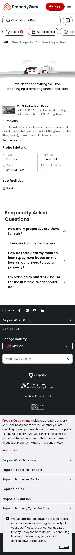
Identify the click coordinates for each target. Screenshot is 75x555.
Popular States (37, 489)
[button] (5, 42)
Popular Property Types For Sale (37, 508)
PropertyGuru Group (37, 320)
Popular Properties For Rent (37, 479)
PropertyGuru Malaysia (37, 460)
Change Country (14, 339)
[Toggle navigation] (69, 6)
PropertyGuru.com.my (16, 420)
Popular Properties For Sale (37, 470)
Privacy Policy (20, 532)
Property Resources (37, 498)
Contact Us (37, 329)
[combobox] (35, 20)
